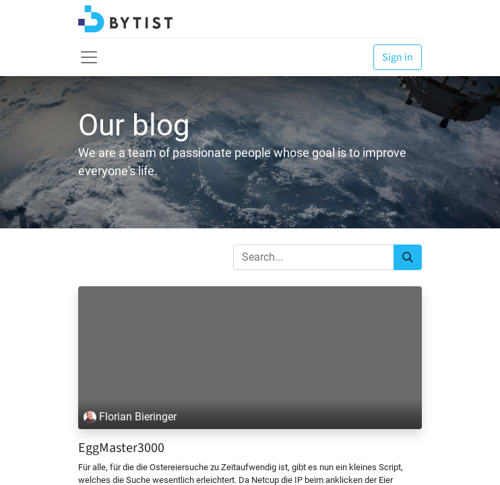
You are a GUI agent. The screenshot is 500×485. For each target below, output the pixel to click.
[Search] (408, 257)
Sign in (397, 57)
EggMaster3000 (121, 448)
